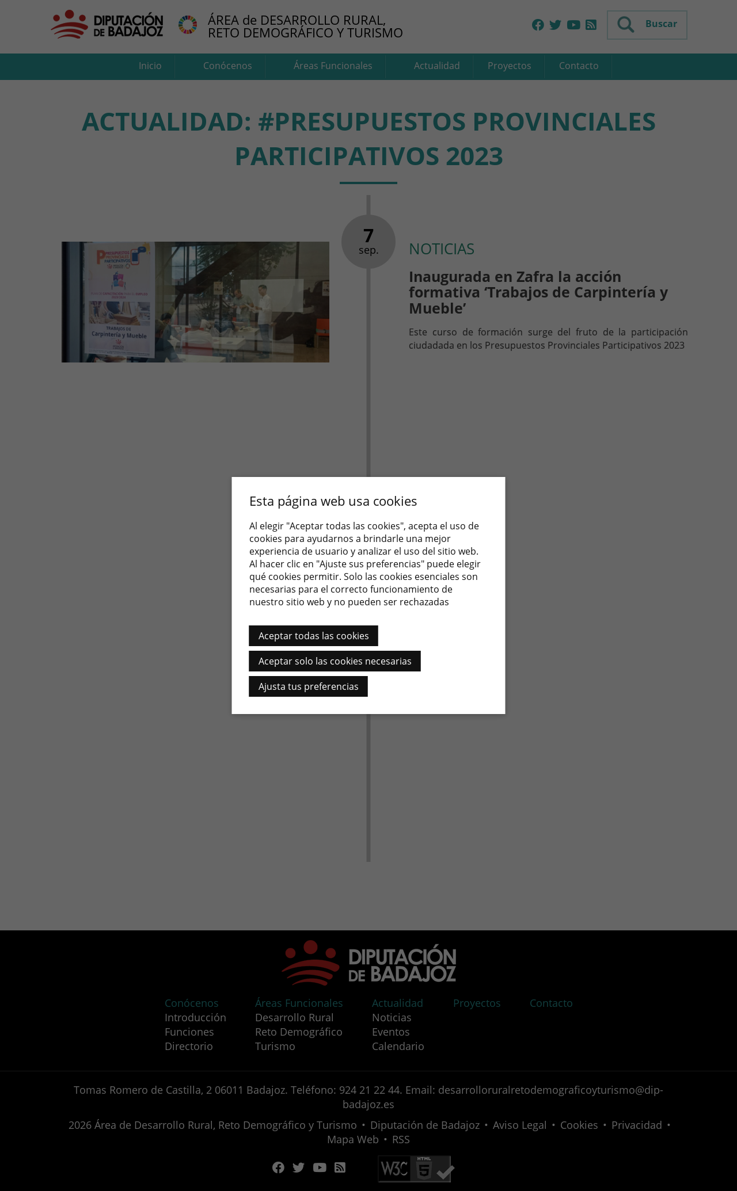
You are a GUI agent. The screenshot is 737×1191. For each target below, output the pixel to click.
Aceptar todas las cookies (314, 635)
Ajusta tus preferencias (309, 686)
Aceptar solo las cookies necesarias (335, 661)
